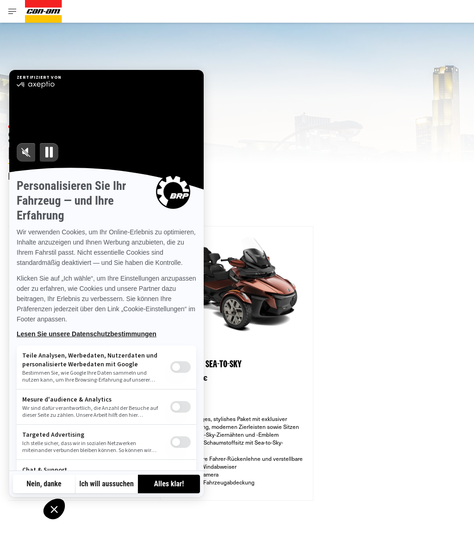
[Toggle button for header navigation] (12, 11)
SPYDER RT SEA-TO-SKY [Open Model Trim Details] (206, 365)
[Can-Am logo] (43, 11)
